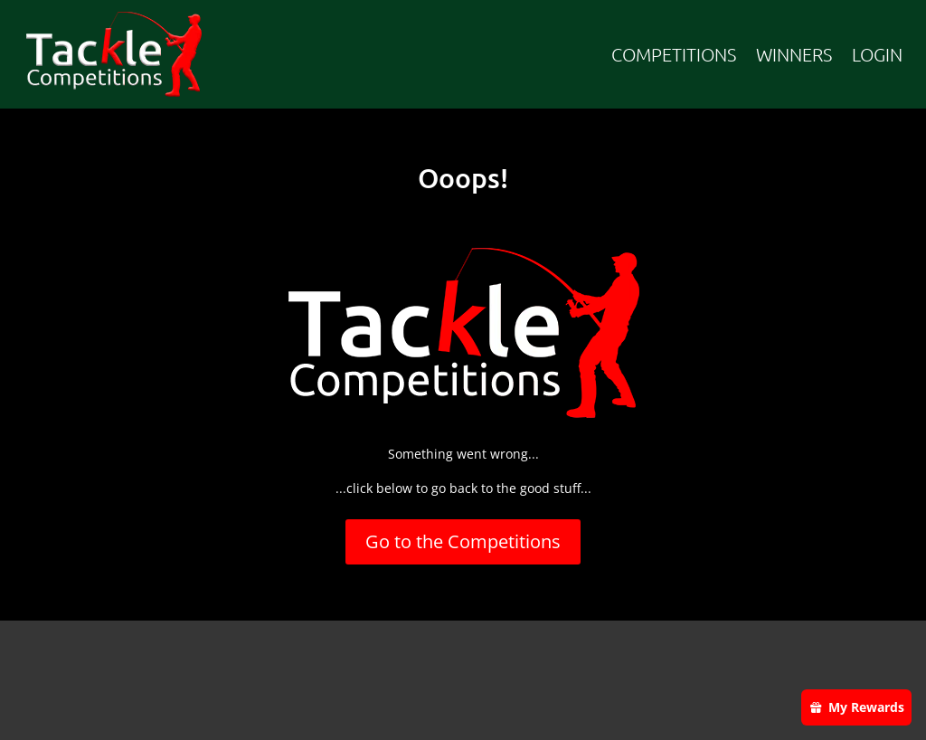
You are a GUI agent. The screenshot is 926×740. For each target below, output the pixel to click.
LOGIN (877, 54)
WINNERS (794, 54)
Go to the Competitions (463, 541)
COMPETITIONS (673, 54)
